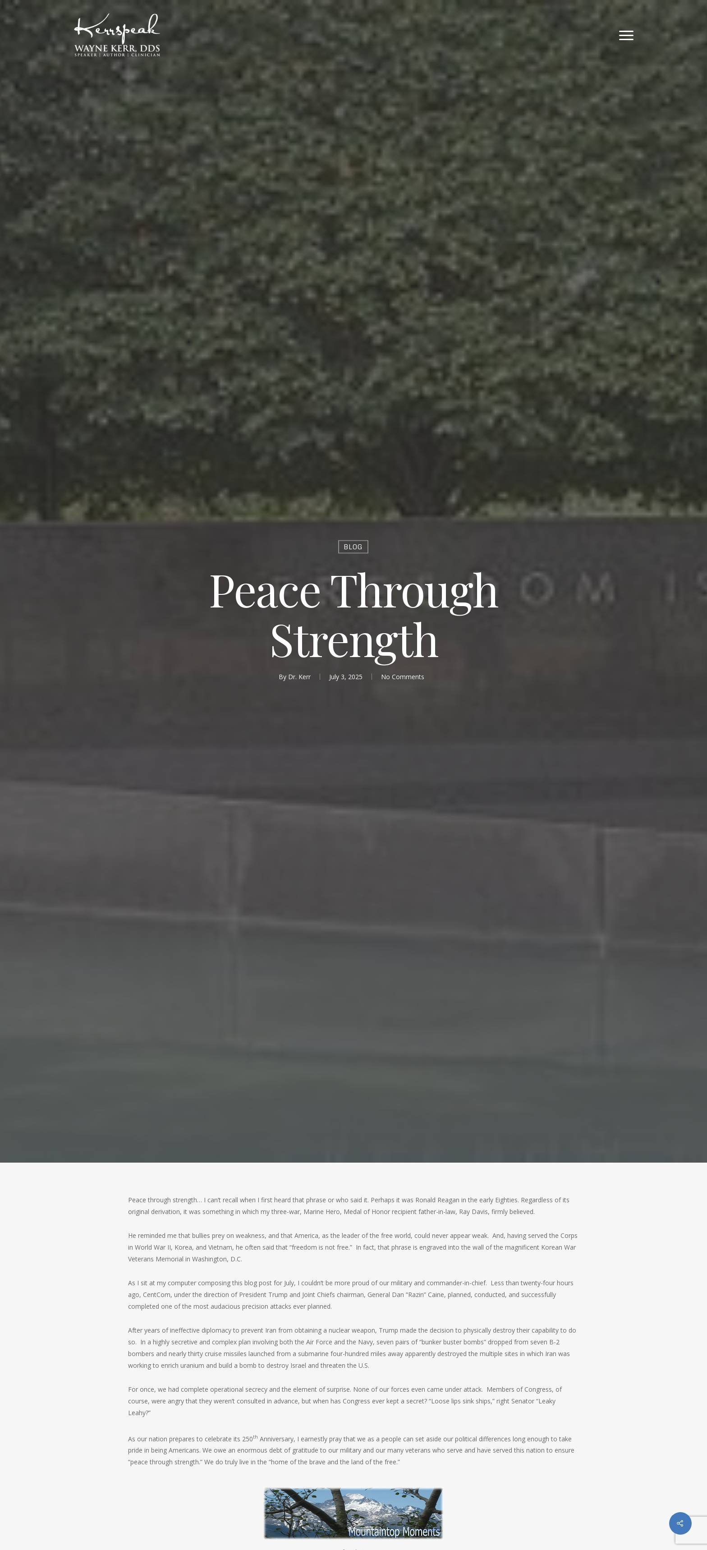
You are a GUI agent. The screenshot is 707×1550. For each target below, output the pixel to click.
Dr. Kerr (299, 676)
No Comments (402, 676)
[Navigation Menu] (626, 35)
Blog (353, 546)
